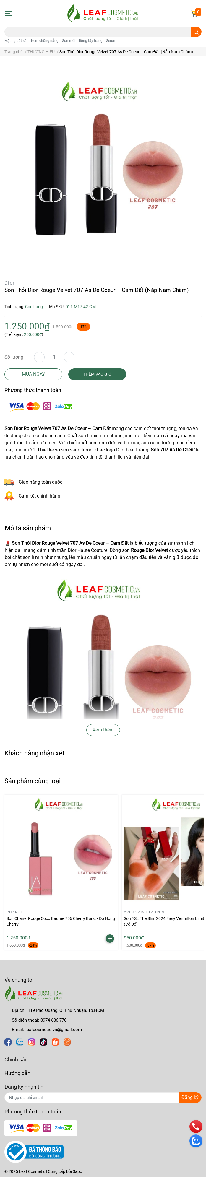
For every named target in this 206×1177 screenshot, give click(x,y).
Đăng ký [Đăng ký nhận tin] (190, 1097)
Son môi (68, 41)
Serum (111, 41)
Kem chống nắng (45, 41)
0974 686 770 (53, 1020)
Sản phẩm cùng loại (32, 781)
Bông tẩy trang (91, 41)
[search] (196, 32)
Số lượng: (14, 357)
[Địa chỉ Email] (103, 1097)
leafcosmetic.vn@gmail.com (53, 1029)
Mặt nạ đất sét (15, 41)
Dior (9, 283)
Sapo (77, 1171)
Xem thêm (103, 730)
